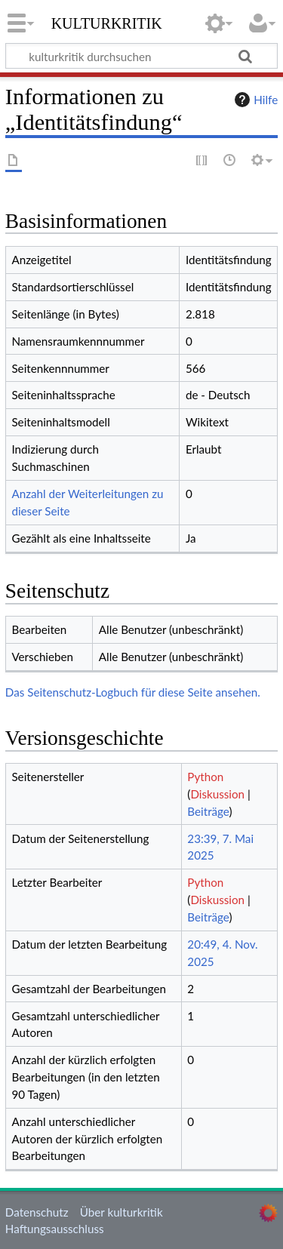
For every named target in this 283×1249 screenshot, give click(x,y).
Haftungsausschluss (54, 1228)
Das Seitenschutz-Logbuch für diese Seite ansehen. (132, 692)
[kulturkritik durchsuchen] (141, 56)
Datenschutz (37, 1212)
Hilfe (254, 99)
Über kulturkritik (121, 1212)
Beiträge (208, 811)
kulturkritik (106, 21)
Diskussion (217, 794)
